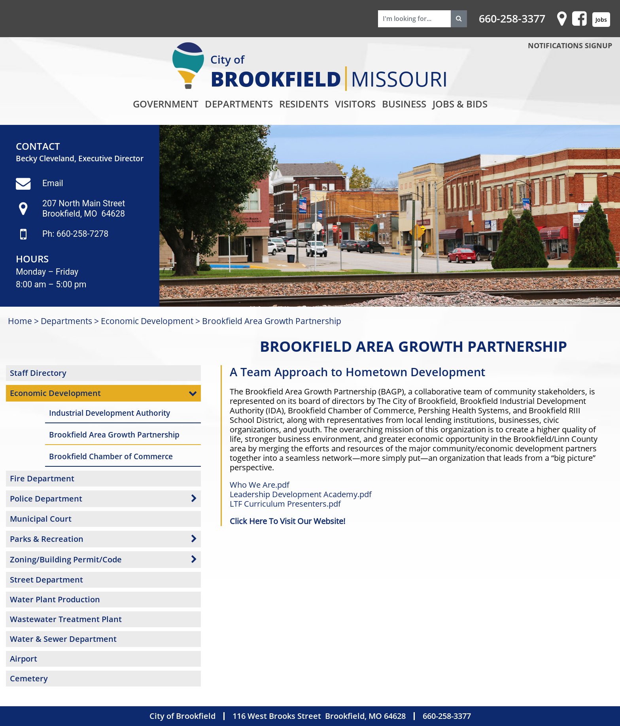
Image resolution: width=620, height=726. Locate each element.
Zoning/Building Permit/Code (66, 559)
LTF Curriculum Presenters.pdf (285, 503)
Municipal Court (41, 518)
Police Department (46, 498)
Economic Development (147, 320)
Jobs (601, 19)
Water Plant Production (55, 599)
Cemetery (29, 678)
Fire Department (42, 478)
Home (20, 320)
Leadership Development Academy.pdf (301, 494)
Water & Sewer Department (63, 639)
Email (52, 183)
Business (404, 103)
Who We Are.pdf (259, 484)
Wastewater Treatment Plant (66, 619)
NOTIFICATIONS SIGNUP (570, 45)
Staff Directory (38, 373)
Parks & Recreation (46, 539)
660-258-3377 (512, 18)
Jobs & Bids (460, 103)
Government (165, 103)
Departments (239, 103)
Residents (304, 103)
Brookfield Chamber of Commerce (111, 456)
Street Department (46, 579)
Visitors (355, 103)
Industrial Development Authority (109, 413)
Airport (23, 658)
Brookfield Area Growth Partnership (271, 320)
